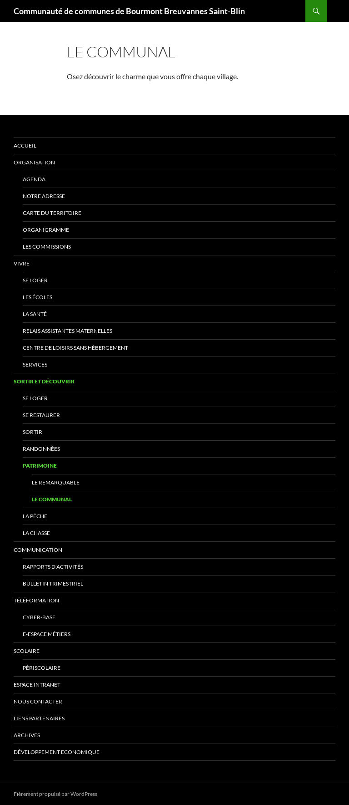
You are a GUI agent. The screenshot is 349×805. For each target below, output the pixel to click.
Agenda (34, 179)
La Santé (35, 314)
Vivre (22, 263)
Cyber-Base (39, 617)
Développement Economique (57, 752)
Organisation (34, 162)
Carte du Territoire (52, 212)
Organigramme (46, 229)
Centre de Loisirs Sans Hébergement (75, 347)
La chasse (36, 533)
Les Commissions (47, 246)
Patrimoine (40, 465)
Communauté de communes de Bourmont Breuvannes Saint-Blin (129, 11)
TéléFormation (36, 600)
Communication (38, 549)
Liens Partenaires (39, 718)
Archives (27, 735)
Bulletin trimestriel (53, 583)
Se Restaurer (41, 415)
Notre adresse (44, 196)
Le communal (52, 499)
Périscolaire (41, 667)
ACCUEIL (25, 145)
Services (35, 364)
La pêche (35, 516)
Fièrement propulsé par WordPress (55, 793)
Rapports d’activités (53, 566)
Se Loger (35, 280)
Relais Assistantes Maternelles (67, 330)
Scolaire (27, 650)
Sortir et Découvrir (44, 381)
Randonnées (41, 448)
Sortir (32, 431)
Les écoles (37, 297)
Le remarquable (56, 482)
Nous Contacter (38, 701)
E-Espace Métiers (46, 634)
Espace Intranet (37, 684)
